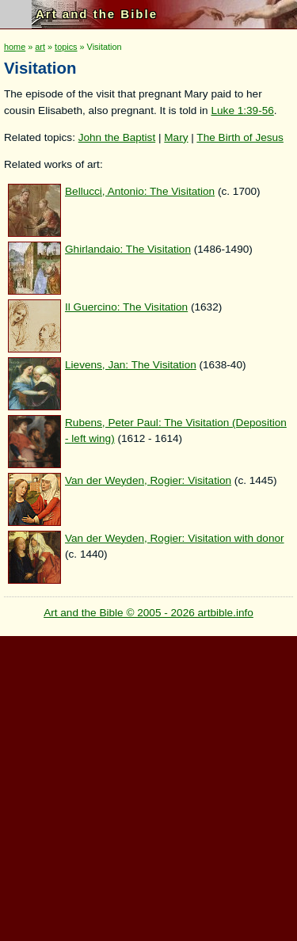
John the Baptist (117, 137)
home (14, 46)
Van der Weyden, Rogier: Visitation (148, 480)
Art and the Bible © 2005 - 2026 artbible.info (148, 613)
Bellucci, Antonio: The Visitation (140, 191)
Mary (176, 137)
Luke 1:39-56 (242, 110)
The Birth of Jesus (240, 137)
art (40, 46)
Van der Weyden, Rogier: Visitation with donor (174, 538)
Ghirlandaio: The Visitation (128, 249)
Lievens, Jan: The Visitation (130, 365)
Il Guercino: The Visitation (126, 307)
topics (66, 46)
